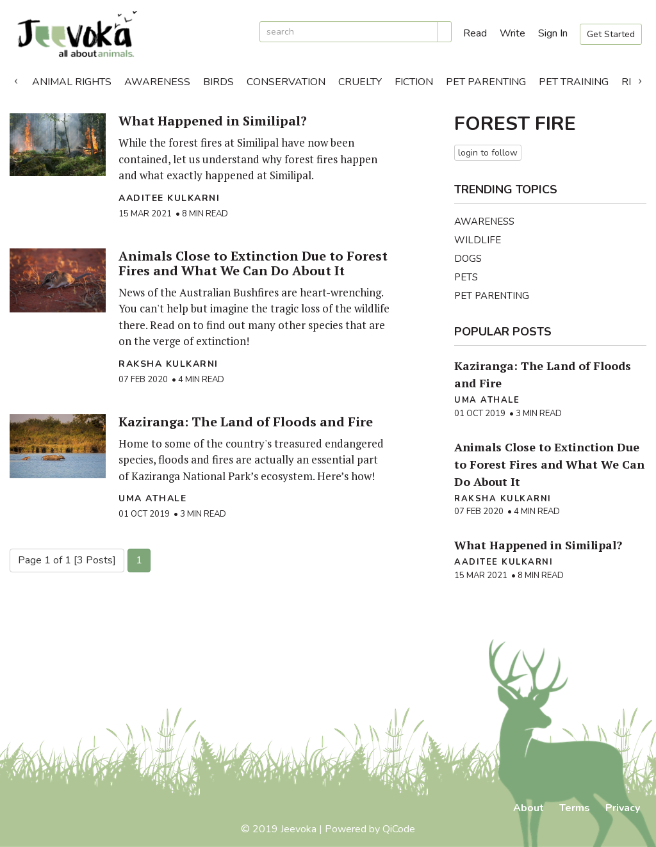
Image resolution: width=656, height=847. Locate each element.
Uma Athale (152, 498)
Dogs (468, 258)
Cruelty (360, 82)
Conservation (286, 82)
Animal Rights (71, 82)
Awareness (157, 82)
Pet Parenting (486, 82)
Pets (466, 277)
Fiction (414, 82)
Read (475, 33)
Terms (574, 808)
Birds (218, 82)
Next (640, 78)
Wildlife (477, 240)
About (528, 808)
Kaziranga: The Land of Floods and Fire (246, 421)
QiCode (398, 829)
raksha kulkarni (168, 364)
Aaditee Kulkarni (169, 198)
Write (512, 33)
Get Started (611, 34)
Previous (16, 78)
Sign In (553, 33)
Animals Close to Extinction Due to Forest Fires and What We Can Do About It (253, 263)
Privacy (622, 808)
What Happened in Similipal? (213, 120)
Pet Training (574, 82)
